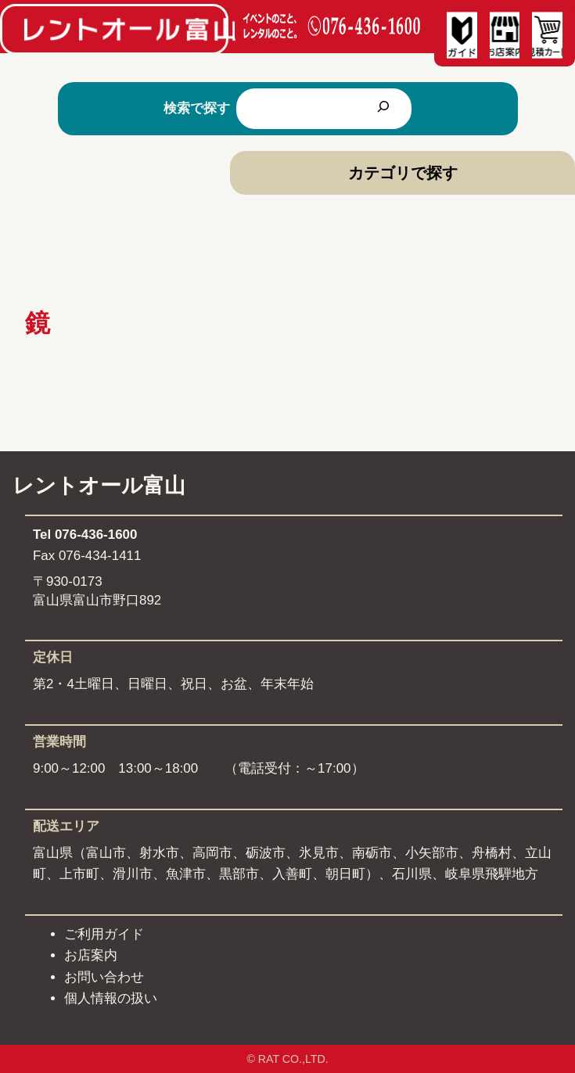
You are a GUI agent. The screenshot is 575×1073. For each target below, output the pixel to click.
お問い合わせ (104, 977)
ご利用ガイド (104, 934)
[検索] (383, 109)
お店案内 (90, 955)
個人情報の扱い (110, 998)
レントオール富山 (99, 485)
